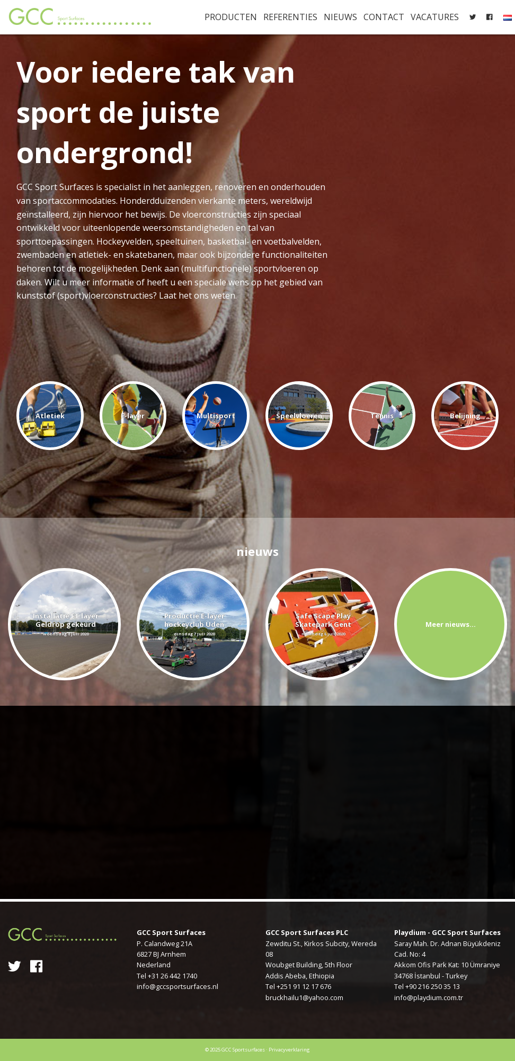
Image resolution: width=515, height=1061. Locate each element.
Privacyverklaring (289, 1049)
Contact (383, 17)
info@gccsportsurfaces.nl (177, 986)
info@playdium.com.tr (428, 997)
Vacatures (435, 17)
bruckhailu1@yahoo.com (304, 997)
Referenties (290, 17)
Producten (231, 17)
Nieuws (340, 17)
